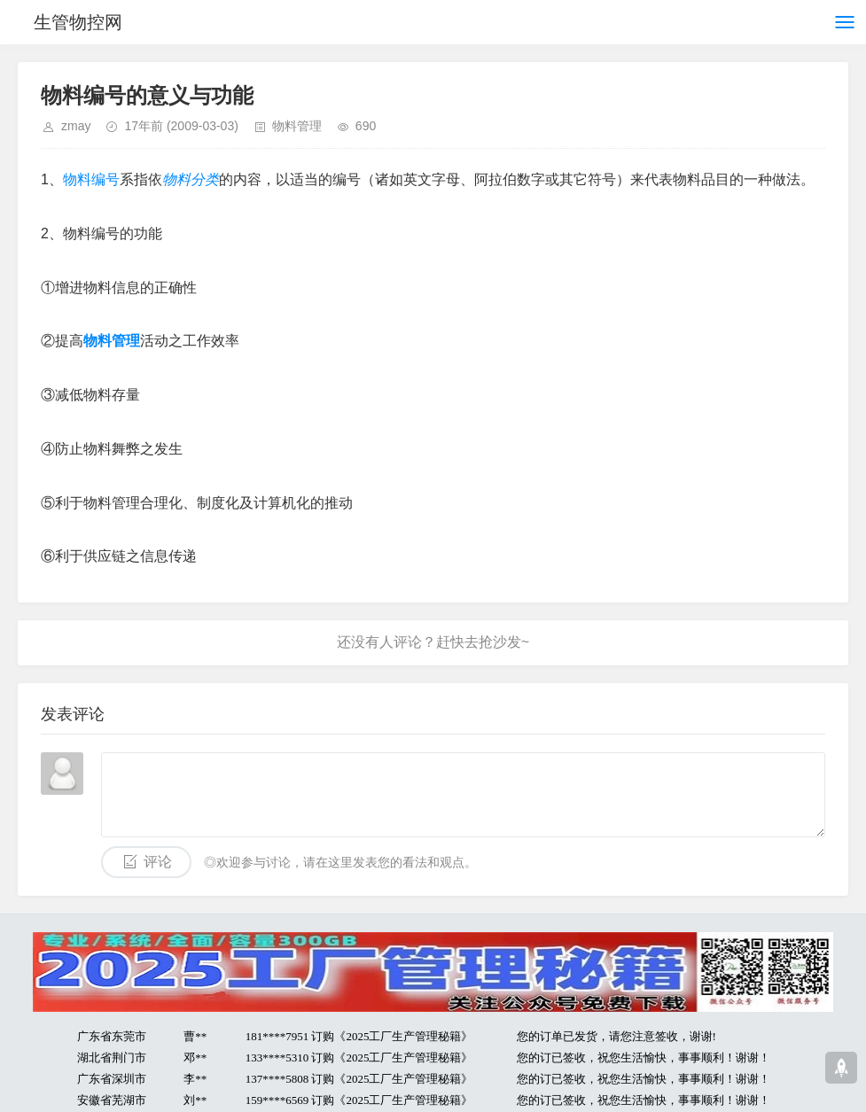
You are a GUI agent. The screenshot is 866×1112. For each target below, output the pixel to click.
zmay (75, 126)
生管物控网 (78, 22)
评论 (158, 861)
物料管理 (297, 126)
